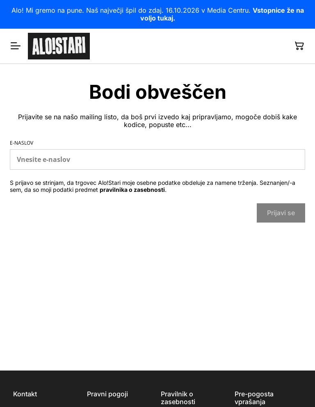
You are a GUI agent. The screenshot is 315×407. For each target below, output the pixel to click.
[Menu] (16, 46)
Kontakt (25, 394)
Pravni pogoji (107, 394)
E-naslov (21, 143)
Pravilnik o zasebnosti (178, 398)
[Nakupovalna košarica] (299, 46)
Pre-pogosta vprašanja (254, 398)
